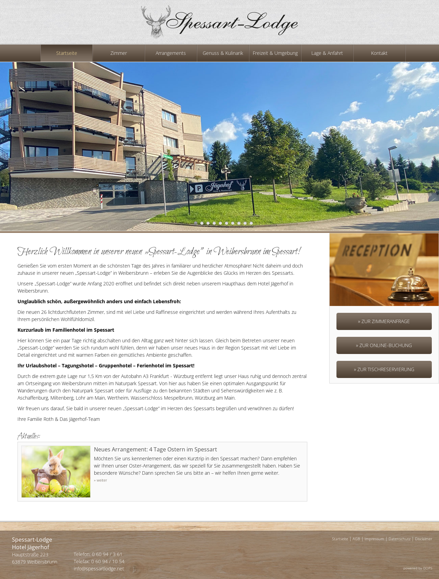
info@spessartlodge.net (99, 568)
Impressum (374, 538)
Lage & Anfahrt (327, 53)
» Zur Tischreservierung (384, 369)
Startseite (66, 53)
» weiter (100, 480)
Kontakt (379, 53)
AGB (356, 538)
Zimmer (118, 53)
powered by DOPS (417, 568)
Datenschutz (400, 538)
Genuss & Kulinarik (223, 53)
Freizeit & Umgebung (275, 53)
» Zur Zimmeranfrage (384, 321)
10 (251, 223)
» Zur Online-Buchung (384, 345)
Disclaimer (423, 538)
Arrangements (171, 53)
